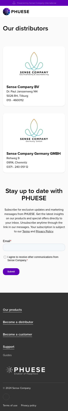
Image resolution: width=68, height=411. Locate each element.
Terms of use (10, 405)
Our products (12, 309)
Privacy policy (28, 405)
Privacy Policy (44, 231)
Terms (26, 231)
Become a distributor (18, 322)
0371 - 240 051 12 (17, 167)
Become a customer (17, 334)
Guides (7, 355)
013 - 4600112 (15, 100)
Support (8, 346)
